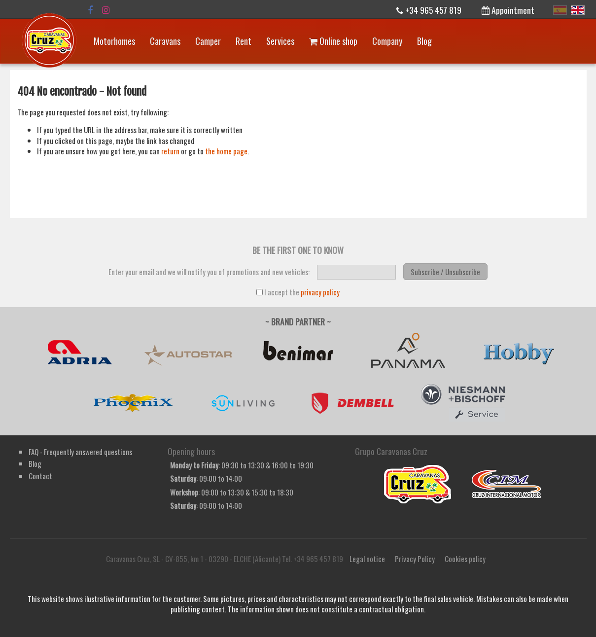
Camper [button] (208, 41)
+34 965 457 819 (428, 9)
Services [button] (280, 41)
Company (387, 41)
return (170, 150)
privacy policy (320, 291)
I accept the (298, 292)
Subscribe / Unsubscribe (445, 271)
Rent (243, 41)
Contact (40, 475)
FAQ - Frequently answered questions (80, 451)
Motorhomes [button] (114, 41)
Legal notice (367, 558)
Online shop (333, 41)
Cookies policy (465, 558)
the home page (226, 150)
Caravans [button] (165, 41)
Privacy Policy (415, 558)
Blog (424, 41)
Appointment (508, 9)
